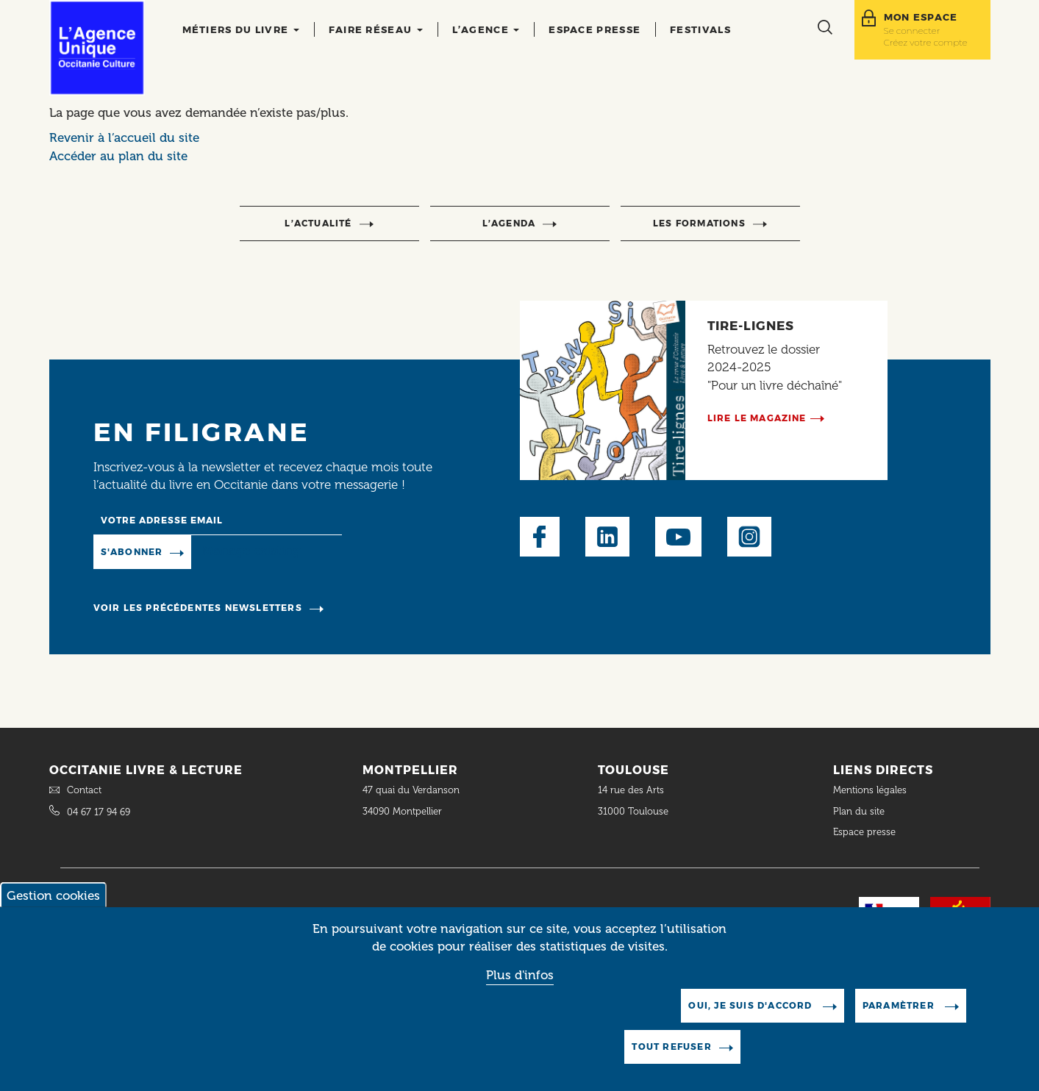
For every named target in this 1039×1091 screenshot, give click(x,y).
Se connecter (912, 30)
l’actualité (318, 223)
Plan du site (859, 811)
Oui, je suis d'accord (751, 1020)
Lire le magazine (757, 417)
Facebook (540, 537)
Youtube (678, 537)
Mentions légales (871, 789)
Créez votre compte (926, 42)
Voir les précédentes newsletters (197, 607)
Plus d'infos (520, 990)
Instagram (749, 537)
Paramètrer (900, 1020)
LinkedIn (607, 537)
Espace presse (594, 29)
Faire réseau (376, 29)
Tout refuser (671, 1061)
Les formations (699, 223)
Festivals (700, 29)
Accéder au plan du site (118, 156)
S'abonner (132, 551)
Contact (84, 789)
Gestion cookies (53, 910)
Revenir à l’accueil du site (124, 137)
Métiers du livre (240, 29)
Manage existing (251, 551)
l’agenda (509, 223)
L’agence (486, 29)
